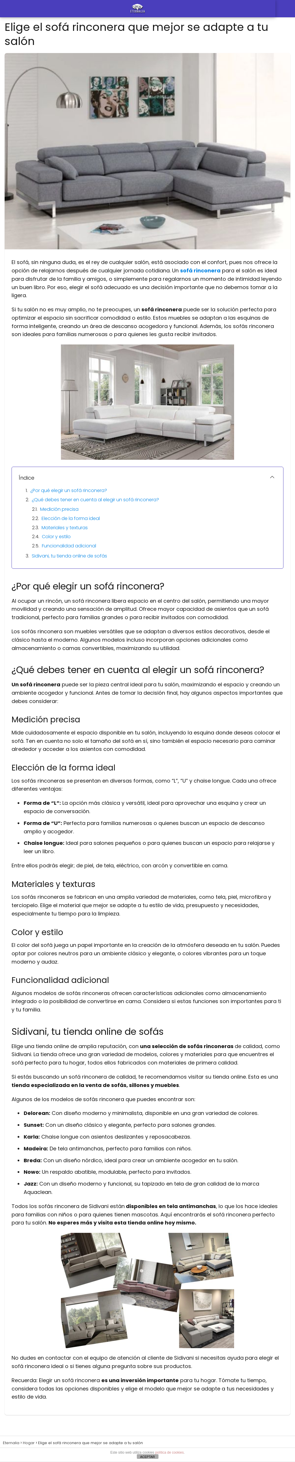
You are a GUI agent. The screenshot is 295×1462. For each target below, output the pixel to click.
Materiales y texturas (65, 527)
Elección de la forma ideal (71, 518)
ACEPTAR (147, 1457)
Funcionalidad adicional (69, 545)
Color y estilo (56, 536)
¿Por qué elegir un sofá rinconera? (68, 490)
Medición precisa (59, 509)
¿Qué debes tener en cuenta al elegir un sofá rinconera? (95, 499)
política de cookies (169, 1452)
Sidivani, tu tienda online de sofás (69, 556)
